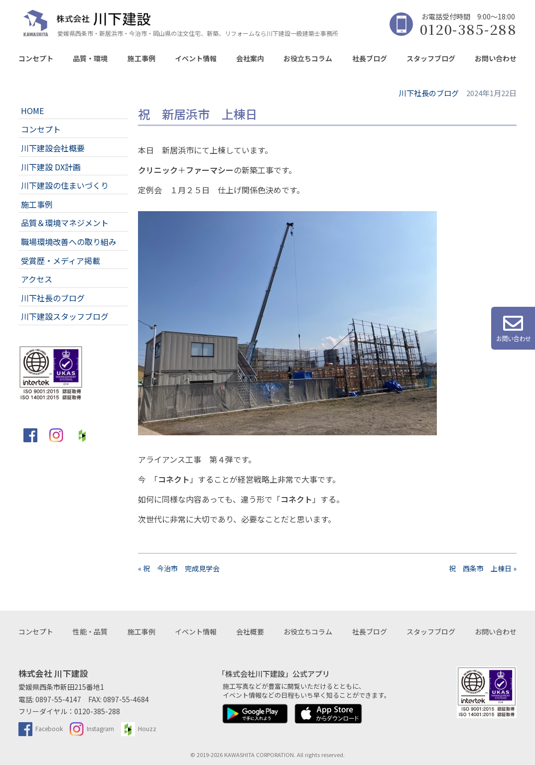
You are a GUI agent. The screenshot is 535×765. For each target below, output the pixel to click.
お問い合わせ (496, 58)
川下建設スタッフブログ (65, 316)
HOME (32, 111)
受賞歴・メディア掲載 (60, 260)
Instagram (92, 728)
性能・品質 (90, 632)
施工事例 (141, 58)
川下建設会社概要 (53, 148)
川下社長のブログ (53, 298)
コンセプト (35, 58)
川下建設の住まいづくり (65, 185)
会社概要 (250, 632)
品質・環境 (90, 58)
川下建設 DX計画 (51, 167)
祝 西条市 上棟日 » (483, 568)
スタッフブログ (430, 58)
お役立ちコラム (307, 58)
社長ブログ (369, 58)
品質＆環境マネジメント (65, 223)
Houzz (138, 728)
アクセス (36, 279)
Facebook (40, 728)
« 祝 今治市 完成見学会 (179, 568)
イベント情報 (196, 58)
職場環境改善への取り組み (69, 242)
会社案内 (250, 58)
